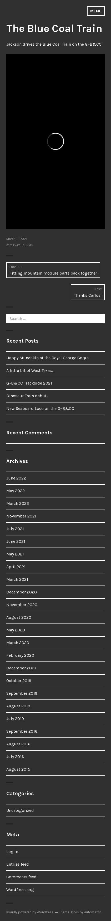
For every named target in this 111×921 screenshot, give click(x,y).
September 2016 (21, 731)
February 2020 (20, 655)
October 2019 (18, 680)
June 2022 (16, 478)
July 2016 (15, 756)
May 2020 (15, 629)
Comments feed (21, 876)
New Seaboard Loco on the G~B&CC (40, 408)
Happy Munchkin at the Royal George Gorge (47, 357)
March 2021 (17, 579)
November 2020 (21, 604)
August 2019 (18, 705)
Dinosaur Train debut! (27, 395)
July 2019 (15, 718)
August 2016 (18, 743)
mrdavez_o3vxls (19, 245)
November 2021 (21, 516)
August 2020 (18, 617)
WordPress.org (20, 889)
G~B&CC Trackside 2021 (29, 383)
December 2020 (21, 591)
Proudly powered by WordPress (29, 912)
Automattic (93, 912)
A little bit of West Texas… (30, 370)
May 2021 (15, 554)
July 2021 (15, 528)
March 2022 (17, 503)
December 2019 (21, 667)
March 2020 (17, 642)
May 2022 (15, 490)
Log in (12, 851)
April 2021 (16, 566)
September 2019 (21, 693)
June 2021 (15, 541)
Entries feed (17, 864)
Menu (96, 10)
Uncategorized (20, 810)
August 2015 (18, 769)
